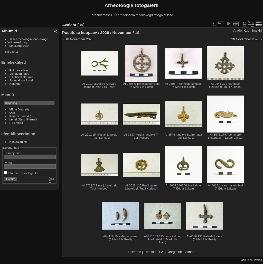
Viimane (190, 252)
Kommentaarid (19, 116)
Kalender (16, 83)
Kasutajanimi (18, 141)
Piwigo (258, 259)
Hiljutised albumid (21, 77)
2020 (104, 32)
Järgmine (175, 252)
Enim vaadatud (20, 70)
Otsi (12, 112)
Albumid (9, 31)
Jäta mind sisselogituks (21, 173)
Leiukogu (16, 45)
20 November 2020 (245, 39)
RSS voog (16, 122)
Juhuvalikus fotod (21, 80)
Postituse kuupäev (79, 32)
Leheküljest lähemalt (23, 119)
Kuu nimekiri (253, 30)
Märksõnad (17, 109)
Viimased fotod (20, 73)
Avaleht (69, 25)
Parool (8, 162)
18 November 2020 (79, 39)
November (122, 32)
